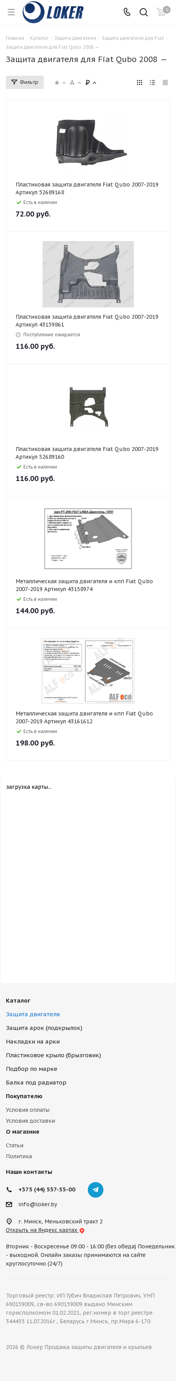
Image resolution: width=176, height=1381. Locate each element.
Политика (19, 1156)
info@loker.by (37, 1204)
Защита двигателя (33, 1014)
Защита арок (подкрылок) (44, 1027)
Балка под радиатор (36, 1082)
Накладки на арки (33, 1041)
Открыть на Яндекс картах (45, 1230)
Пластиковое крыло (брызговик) (53, 1055)
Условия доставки (30, 1120)
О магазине (22, 1131)
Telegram (95, 1190)
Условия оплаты (28, 1109)
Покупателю (24, 1096)
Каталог (18, 1000)
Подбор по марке (31, 1068)
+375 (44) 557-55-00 (46, 1189)
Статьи (14, 1145)
